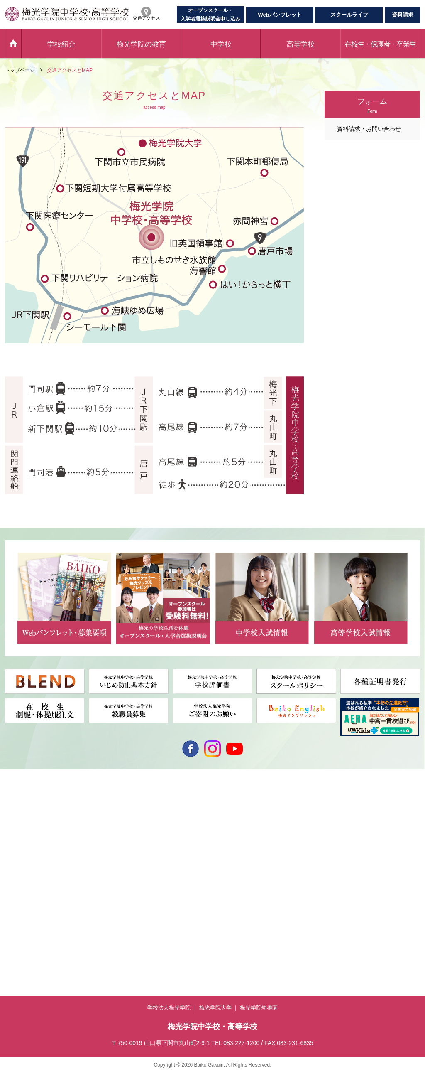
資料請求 (402, 15)
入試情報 (181, 865)
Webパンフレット (279, 15)
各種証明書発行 (354, 820)
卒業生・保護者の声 (110, 905)
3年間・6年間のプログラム (118, 819)
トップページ (20, 70)
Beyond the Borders (111, 810)
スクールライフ (349, 15)
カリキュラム (103, 877)
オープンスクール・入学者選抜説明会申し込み (210, 14)
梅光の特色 (100, 829)
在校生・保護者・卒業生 (380, 44)
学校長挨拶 (17, 810)
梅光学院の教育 (141, 44)
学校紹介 (61, 44)
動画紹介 (15, 829)
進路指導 (98, 896)
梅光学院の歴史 (22, 820)
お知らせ (15, 877)
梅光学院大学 (215, 1008)
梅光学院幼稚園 (259, 1008)
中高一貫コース (188, 810)
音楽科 (261, 820)
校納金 (178, 829)
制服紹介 (15, 858)
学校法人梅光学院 (169, 1008)
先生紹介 (98, 915)
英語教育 (98, 857)
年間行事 (15, 839)
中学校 (221, 44)
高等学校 (300, 44)
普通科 (261, 810)
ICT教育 (97, 867)
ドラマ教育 (100, 886)
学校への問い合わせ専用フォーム (374, 810)
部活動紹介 (17, 848)
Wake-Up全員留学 (108, 838)
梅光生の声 (183, 820)
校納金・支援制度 (274, 839)
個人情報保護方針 (357, 861)
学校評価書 (349, 870)
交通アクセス (352, 851)
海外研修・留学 (105, 848)
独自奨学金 (183, 839)
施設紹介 (15, 867)
